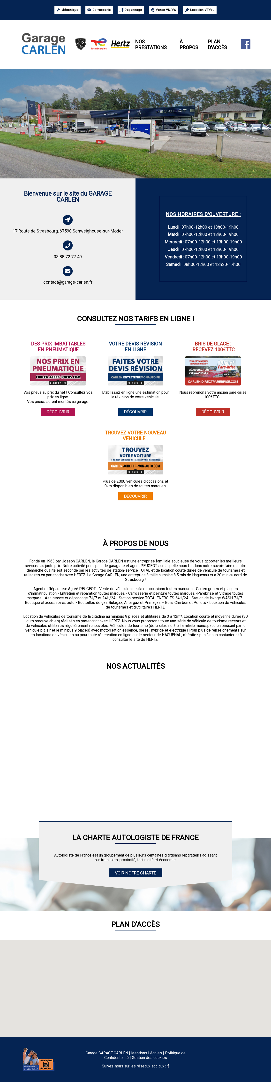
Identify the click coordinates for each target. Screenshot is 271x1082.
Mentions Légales (146, 1053)
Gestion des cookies (149, 1057)
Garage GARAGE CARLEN (107, 1053)
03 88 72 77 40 (68, 256)
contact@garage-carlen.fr (67, 282)
